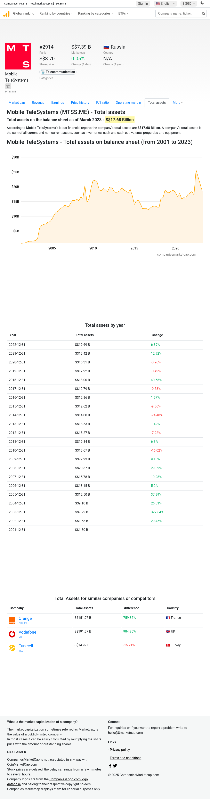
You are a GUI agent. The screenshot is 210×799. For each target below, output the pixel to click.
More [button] (176, 103)
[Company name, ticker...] (181, 13)
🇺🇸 (164, 4)
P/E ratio (102, 103)
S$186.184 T (58, 3)
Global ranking (23, 13)
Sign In (143, 4)
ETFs (122, 13)
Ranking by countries (55, 13)
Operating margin (128, 103)
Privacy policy (120, 750)
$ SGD (187, 4)
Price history (80, 103)
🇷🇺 (114, 47)
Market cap (17, 103)
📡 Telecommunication (58, 72)
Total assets (157, 103)
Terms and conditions (125, 758)
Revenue (38, 103)
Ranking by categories (94, 13)
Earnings (57, 103)
